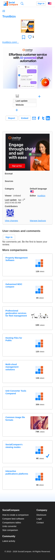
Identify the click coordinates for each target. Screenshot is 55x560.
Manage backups (38, 220)
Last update (11, 200)
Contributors (11, 206)
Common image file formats (15, 418)
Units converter (9, 526)
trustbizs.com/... (10, 42)
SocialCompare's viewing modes (13, 445)
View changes (11, 220)
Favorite (24, 37)
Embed (24, 118)
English (49, 3)
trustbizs (41, 195)
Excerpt (9, 173)
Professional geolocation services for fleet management (16, 313)
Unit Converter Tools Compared (15, 392)
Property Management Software (16, 259)
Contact (40, 522)
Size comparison (10, 530)
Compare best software (13, 519)
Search (22, 3)
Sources (9, 181)
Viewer (8, 195)
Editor (33, 195)
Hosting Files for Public (13, 339)
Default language (38, 189)
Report (11, 118)
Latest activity (8, 541)
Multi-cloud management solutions (11, 367)
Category (9, 189)
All (3, 11)
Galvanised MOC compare (13, 285)
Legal (39, 519)
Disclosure (41, 515)
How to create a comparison (15, 515)
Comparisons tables (11, 522)
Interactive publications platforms (16, 472)
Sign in (41, 3)
